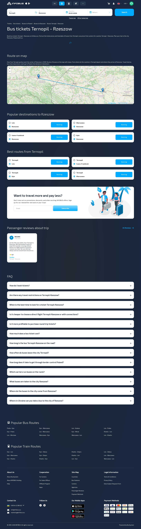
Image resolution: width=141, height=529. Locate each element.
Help (8, 484)
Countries (75, 477)
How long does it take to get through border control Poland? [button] (36, 362)
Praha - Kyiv (10, 428)
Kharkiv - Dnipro (76, 452)
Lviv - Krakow (76, 428)
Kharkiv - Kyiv (43, 459)
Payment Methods (77, 494)
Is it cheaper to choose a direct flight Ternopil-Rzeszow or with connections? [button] (43, 314)
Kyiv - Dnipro (43, 455)
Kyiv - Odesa (43, 452)
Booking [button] (59, 124)
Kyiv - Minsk (75, 431)
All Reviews (128, 228)
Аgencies (74, 487)
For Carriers (43, 477)
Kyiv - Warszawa (44, 428)
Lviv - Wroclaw (11, 435)
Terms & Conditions (110, 477)
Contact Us (11, 500)
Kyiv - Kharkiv (11, 459)
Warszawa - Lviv (77, 435)
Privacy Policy (108, 480)
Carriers (74, 484)
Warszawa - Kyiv (44, 435)
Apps (41, 487)
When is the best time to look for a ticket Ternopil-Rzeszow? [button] (36, 305)
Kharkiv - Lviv (108, 431)
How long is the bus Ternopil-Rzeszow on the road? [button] (32, 343)
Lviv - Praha (107, 428)
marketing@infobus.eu (16, 513)
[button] (83, 3)
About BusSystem (12, 477)
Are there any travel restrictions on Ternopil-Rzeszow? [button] (34, 295)
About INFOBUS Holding (14, 480)
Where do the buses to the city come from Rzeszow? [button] (32, 391)
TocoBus (11, 257)
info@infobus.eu (14, 510)
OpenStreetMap (123, 103)
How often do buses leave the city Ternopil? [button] (29, 353)
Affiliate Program (44, 484)
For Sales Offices (44, 480)
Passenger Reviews (78, 491)
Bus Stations (76, 480)
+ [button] (9, 68)
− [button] (9, 71)
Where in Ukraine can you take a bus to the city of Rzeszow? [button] (36, 400)
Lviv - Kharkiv (108, 435)
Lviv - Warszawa (44, 431)
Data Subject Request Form (112, 484)
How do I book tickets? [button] (19, 285)
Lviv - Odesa (107, 452)
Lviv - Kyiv (75, 459)
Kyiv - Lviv (10, 452)
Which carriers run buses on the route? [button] (27, 372)
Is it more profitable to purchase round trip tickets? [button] (32, 324)
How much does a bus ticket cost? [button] (24, 333)
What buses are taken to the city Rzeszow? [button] (28, 381)
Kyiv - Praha (10, 431)
